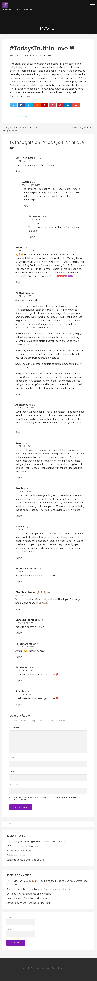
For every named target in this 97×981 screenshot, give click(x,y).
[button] (93, 4)
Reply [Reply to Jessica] (25, 205)
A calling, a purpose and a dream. (33, 893)
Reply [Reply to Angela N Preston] (19, 581)
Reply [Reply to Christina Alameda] (19, 633)
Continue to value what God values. (25, 859)
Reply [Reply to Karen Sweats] (19, 656)
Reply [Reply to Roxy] (19, 477)
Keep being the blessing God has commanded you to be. (36, 841)
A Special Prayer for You (19, 850)
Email (13, 771)
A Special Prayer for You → (82, 127)
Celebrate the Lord (16, 855)
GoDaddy (71, 968)
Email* (20, 932)
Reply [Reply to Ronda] (19, 282)
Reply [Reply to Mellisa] (19, 557)
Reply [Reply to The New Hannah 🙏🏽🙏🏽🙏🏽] (19, 609)
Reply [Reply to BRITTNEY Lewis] (19, 171)
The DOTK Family (30, 55)
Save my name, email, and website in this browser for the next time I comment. (47, 799)
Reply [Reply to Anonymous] (31, 236)
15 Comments (45, 55)
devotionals (22, 117)
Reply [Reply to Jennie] (19, 516)
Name (12, 758)
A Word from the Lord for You (22, 846)
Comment (15, 727)
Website (14, 785)
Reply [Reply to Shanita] (19, 704)
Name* (20, 920)
